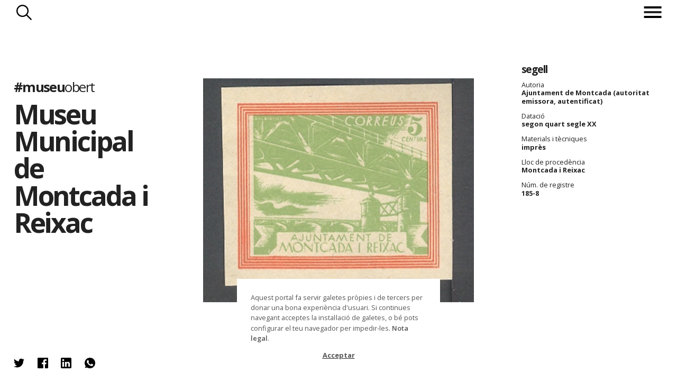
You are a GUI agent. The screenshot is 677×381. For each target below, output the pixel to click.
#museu (54, 86)
